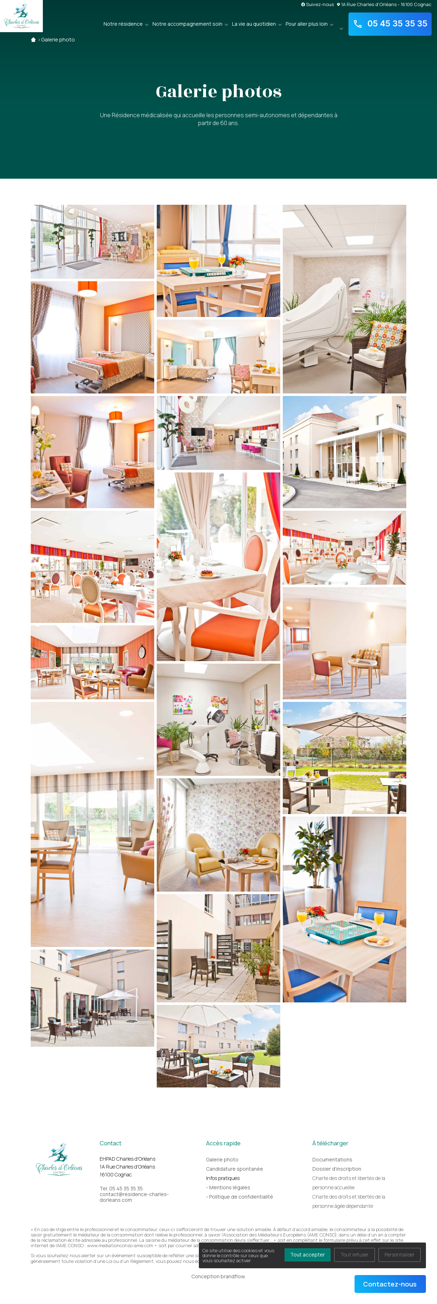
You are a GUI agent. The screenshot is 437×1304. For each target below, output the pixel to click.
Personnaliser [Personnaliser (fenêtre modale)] (400, 1254)
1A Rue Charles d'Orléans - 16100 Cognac (384, 4)
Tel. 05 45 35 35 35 (121, 1188)
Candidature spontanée (234, 1168)
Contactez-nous (390, 1284)
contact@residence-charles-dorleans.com (134, 1197)
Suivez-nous (317, 4)
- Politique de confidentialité (239, 1196)
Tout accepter (307, 1254)
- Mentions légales (228, 1187)
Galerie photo (58, 39)
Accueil (33, 39)
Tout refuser (354, 1254)
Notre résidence (123, 23)
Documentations (332, 1159)
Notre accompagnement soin (187, 23)
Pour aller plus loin (307, 23)
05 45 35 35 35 (390, 24)
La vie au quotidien (254, 23)
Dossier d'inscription (336, 1168)
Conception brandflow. (218, 1276)
